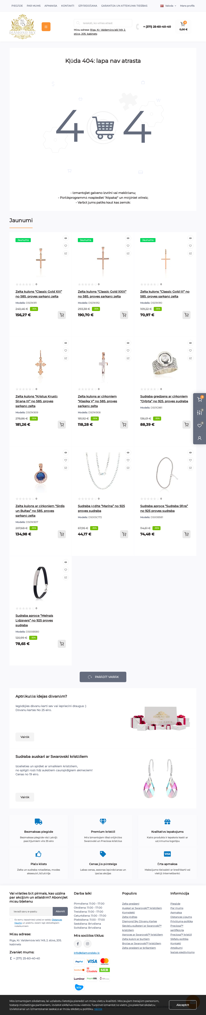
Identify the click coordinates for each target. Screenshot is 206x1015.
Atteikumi (176, 947)
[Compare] (66, 253)
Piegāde (17, 5)
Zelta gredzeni (130, 903)
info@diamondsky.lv (87, 952)
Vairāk (25, 737)
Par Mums (33, 5)
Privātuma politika (181, 921)
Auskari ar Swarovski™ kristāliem (142, 908)
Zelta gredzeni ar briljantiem (139, 947)
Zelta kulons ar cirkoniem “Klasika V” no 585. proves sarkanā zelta (97, 401)
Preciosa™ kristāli (181, 934)
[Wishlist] (66, 246)
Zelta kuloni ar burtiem (136, 939)
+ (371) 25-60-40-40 (157, 27)
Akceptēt (182, 1005)
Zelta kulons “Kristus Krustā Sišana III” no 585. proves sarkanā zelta (36, 401)
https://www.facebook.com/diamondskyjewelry (78, 943)
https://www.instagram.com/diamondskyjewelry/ (87, 943)
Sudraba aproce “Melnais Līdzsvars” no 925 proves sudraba (34, 620)
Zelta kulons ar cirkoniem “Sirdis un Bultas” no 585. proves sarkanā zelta (40, 511)
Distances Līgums (181, 916)
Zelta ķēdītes (129, 916)
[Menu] (46, 26)
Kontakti (67, 5)
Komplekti (128, 912)
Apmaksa (50, 5)
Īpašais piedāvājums (182, 952)
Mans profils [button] (187, 5)
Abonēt (60, 911)
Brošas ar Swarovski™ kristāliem (141, 943)
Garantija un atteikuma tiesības (124, 5)
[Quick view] (66, 238)
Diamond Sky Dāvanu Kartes (139, 921)
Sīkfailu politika (179, 939)
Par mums (176, 908)
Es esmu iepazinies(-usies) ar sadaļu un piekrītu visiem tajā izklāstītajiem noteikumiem (38, 922)
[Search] (78, 23)
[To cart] (62, 315)
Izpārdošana (87, 5)
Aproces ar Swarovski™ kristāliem (142, 934)
